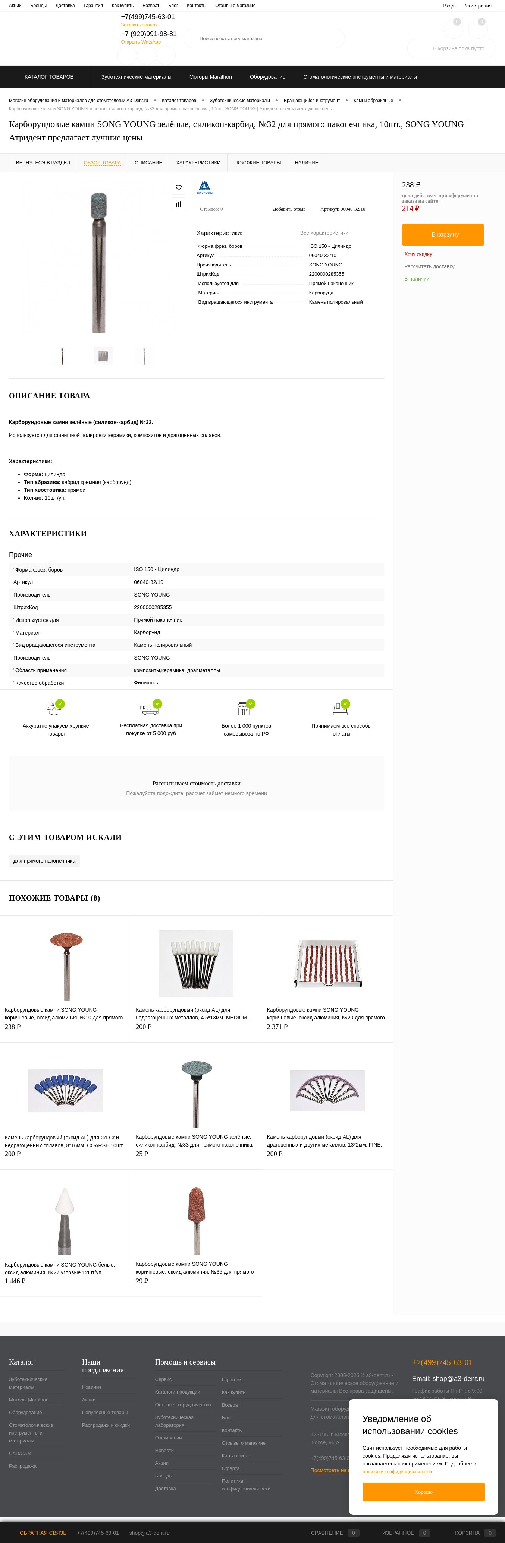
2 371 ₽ (327, 1036)
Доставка (165, 1493)
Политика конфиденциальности (246, 1490)
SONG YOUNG (152, 663)
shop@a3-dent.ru (458, 1384)
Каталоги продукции (54, 5)
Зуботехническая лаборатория (176, 5)
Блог (227, 1423)
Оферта (231, 1473)
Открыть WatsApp (141, 42)
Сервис (16, 5)
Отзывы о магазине (244, 1448)
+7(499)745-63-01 (98, 1533)
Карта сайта (235, 1461)
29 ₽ (196, 1291)
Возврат (231, 1410)
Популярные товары (105, 1417)
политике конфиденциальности (397, 1471)
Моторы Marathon (28, 1405)
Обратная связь (37, 1533)
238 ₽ (65, 1036)
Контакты (232, 1435)
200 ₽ (196, 1036)
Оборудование (25, 1417)
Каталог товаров (48, 76)
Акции (88, 1405)
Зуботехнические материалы (28, 1388)
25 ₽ (196, 1163)
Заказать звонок (139, 25)
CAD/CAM (20, 1458)
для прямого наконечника (44, 866)
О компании (229, 5)
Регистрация (477, 6)
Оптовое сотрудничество (110, 5)
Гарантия (232, 1385)
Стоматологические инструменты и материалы (31, 1438)
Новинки (91, 1392)
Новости (259, 5)
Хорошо (424, 1492)
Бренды (164, 1481)
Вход (448, 6)
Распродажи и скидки (106, 1430)
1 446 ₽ (65, 1291)
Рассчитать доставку (429, 266)
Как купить (233, 1397)
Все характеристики (324, 233)
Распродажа (23, 1471)
